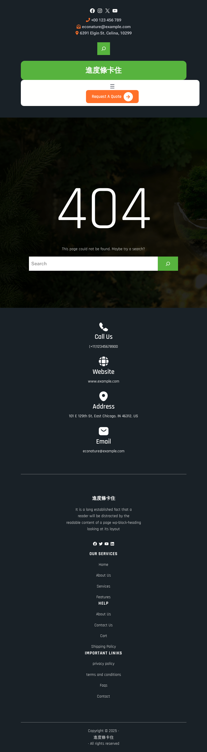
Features (103, 597)
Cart (103, 635)
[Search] (168, 264)
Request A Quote (106, 96)
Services (103, 586)
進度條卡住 (103, 70)
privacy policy (103, 663)
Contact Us (103, 625)
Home (103, 564)
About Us (103, 575)
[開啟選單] (112, 86)
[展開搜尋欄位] (103, 48)
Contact (103, 696)
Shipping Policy (103, 646)
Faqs (103, 685)
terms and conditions (103, 674)
